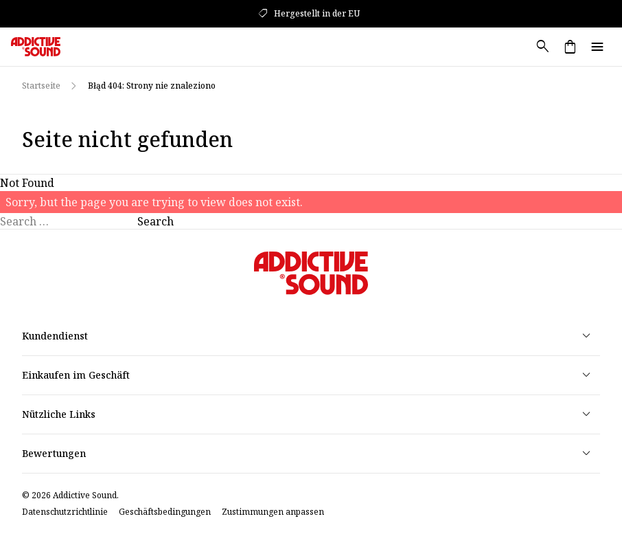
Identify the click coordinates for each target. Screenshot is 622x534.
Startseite (41, 85)
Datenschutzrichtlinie (65, 512)
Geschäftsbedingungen (165, 512)
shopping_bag (570, 46)
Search (155, 221)
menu (597, 46)
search (542, 46)
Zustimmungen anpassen (273, 512)
